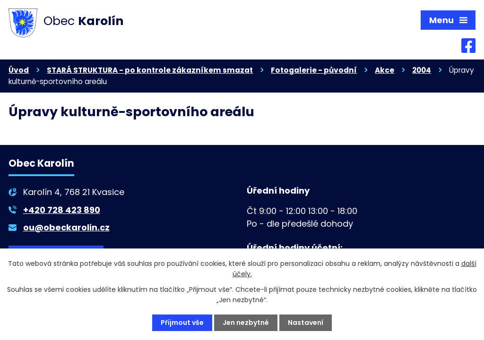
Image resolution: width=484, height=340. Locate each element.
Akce (384, 70)
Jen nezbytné (246, 322)
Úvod (19, 70)
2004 (421, 70)
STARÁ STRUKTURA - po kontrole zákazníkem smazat (150, 70)
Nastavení (305, 322)
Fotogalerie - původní (314, 70)
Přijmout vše (182, 322)
